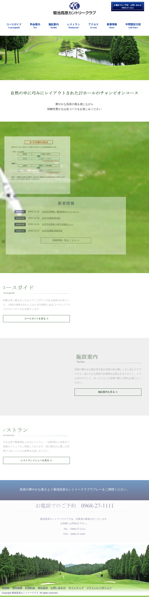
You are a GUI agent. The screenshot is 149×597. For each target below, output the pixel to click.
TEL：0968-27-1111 (74, 527)
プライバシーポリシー (99, 587)
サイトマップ (76, 587)
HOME (6, 587)
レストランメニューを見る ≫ (36, 460)
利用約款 (30, 587)
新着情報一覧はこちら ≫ (66, 239)
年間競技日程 (133, 26)
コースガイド (14, 26)
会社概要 (17, 587)
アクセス (93, 26)
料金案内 (35, 26)
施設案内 (53, 26)
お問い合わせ (58, 587)
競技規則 (43, 587)
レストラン (73, 26)
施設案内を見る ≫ (108, 391)
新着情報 (111, 26)
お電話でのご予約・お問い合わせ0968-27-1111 (128, 6)
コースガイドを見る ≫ (36, 318)
